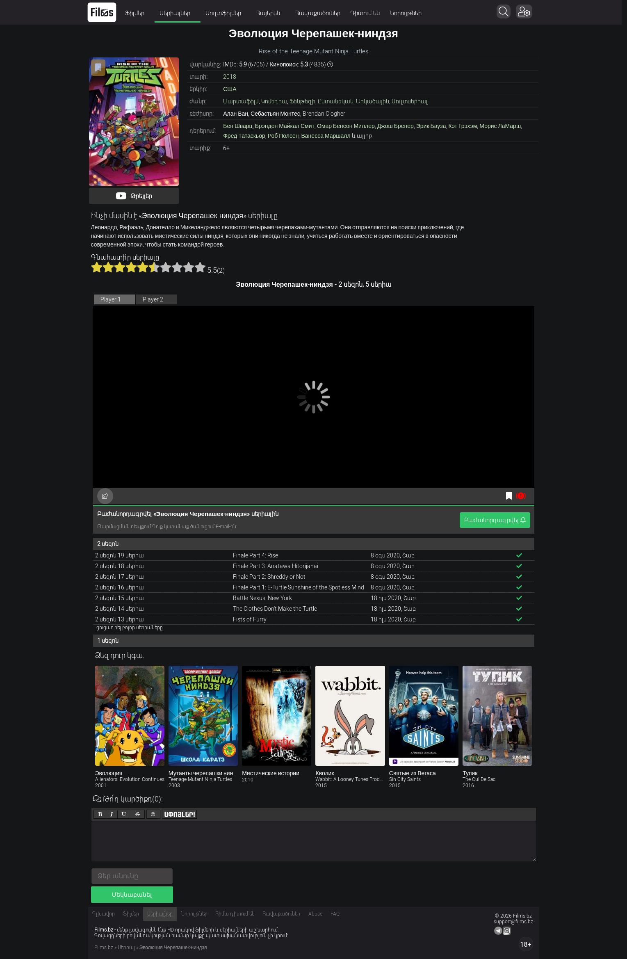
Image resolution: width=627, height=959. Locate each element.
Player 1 (110, 299)
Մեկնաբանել (132, 894)
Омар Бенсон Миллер (346, 126)
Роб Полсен (283, 135)
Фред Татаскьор (244, 135)
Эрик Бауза (431, 126)
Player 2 (153, 299)
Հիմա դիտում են (235, 914)
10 (200, 267)
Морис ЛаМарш (500, 126)
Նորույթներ (408, 13)
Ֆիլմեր (140, 13)
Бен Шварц (237, 126)
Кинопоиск (284, 64)
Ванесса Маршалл (325, 135)
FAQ (335, 914)
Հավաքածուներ (320, 13)
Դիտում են (368, 13)
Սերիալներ (180, 13)
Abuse (315, 914)
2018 (229, 76)
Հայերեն (273, 13)
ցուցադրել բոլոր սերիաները (129, 627)
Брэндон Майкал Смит (285, 126)
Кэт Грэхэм (463, 126)
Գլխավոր (103, 914)
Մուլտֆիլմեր (228, 13)
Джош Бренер (395, 126)
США (229, 89)
